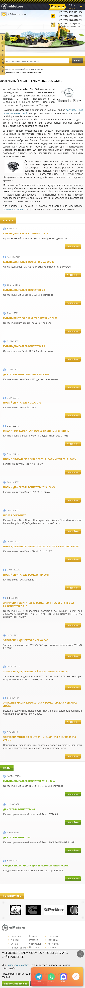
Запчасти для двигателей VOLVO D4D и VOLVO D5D (36, 671)
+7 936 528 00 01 (70, 16)
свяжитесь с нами (13, 209)
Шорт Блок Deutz (14, 515)
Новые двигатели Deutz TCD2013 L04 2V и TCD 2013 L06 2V (39, 459)
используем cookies (18, 965)
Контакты (52, 943)
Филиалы (34, 943)
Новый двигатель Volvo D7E (22, 402)
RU (74, 8)
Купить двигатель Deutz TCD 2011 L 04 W (29, 781)
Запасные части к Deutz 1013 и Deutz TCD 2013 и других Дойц (40, 704)
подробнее (72, 246)
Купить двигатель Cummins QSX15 (25, 233)
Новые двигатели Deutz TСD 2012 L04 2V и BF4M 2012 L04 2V (41, 546)
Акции (14, 939)
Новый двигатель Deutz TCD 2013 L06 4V (29, 487)
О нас (13, 943)
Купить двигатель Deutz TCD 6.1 (24, 289)
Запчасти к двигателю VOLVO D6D (25, 640)
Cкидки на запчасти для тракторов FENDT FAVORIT (37, 865)
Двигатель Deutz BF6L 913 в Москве (26, 374)
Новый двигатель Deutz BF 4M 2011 (26, 574)
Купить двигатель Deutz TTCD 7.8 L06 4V (28, 261)
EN (70, 8)
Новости (51, 936)
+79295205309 (38, 976)
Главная (15, 936)
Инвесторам (17, 947)
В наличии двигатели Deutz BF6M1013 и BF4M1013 (36, 430)
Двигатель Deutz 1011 (17, 837)
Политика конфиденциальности (38, 949)
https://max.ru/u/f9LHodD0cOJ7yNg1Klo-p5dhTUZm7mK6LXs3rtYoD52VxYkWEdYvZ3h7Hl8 (63, 976)
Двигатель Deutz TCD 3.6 (19, 809)
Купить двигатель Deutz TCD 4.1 (24, 346)
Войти (72, 5)
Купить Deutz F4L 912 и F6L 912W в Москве (30, 318)
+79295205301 (51, 976)
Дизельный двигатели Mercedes (29, 69)
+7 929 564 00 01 (70, 20)
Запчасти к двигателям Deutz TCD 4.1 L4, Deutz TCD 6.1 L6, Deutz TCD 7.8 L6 (38, 604)
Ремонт (32, 939)
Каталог (33, 936)
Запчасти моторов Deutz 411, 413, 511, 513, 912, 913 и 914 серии (39, 738)
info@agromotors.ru (17, 14)
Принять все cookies (15, 983)
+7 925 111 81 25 (70, 12)
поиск (77, 60)
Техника (51, 939)
